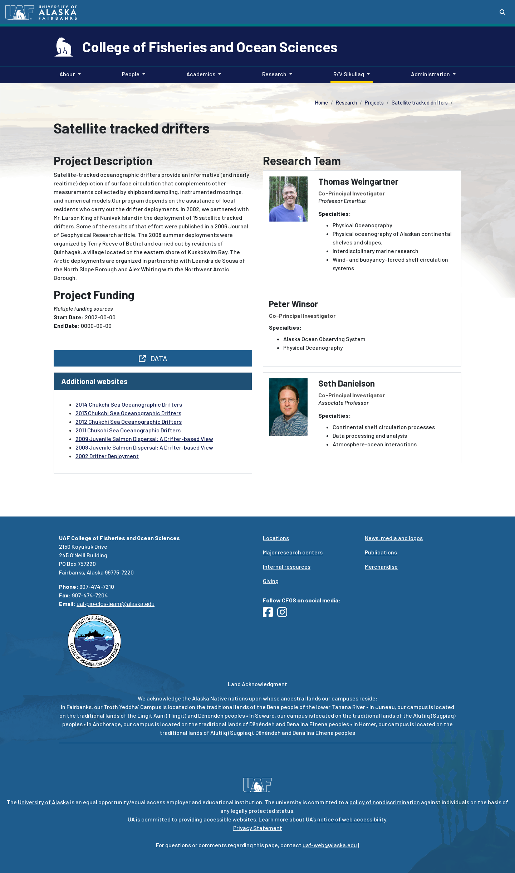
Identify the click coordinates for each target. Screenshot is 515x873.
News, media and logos (394, 537)
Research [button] (274, 74)
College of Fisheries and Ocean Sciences (210, 46)
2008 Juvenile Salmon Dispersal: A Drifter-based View (144, 447)
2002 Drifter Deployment (107, 455)
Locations (276, 537)
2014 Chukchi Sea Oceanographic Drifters (128, 404)
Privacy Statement (257, 827)
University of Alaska (43, 802)
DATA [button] (153, 358)
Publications (381, 552)
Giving (271, 580)
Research (346, 103)
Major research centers (293, 552)
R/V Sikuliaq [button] (348, 74)
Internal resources (286, 566)
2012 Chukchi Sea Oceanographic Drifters (128, 421)
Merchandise (381, 566)
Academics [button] (200, 74)
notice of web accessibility (351, 819)
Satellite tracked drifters (420, 103)
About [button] (67, 74)
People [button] (130, 74)
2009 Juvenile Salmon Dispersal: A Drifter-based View (144, 438)
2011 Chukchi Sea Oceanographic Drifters (128, 430)
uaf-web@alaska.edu (330, 845)
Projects (374, 103)
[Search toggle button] (502, 12)
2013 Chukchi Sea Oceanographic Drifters (128, 412)
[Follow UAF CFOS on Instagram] (284, 614)
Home (321, 103)
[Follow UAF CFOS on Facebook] (270, 614)
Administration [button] (430, 74)
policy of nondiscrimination (384, 802)
